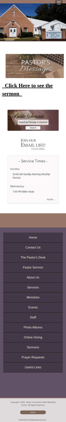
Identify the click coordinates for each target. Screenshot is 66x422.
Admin (33, 412)
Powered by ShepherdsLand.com (32, 420)
